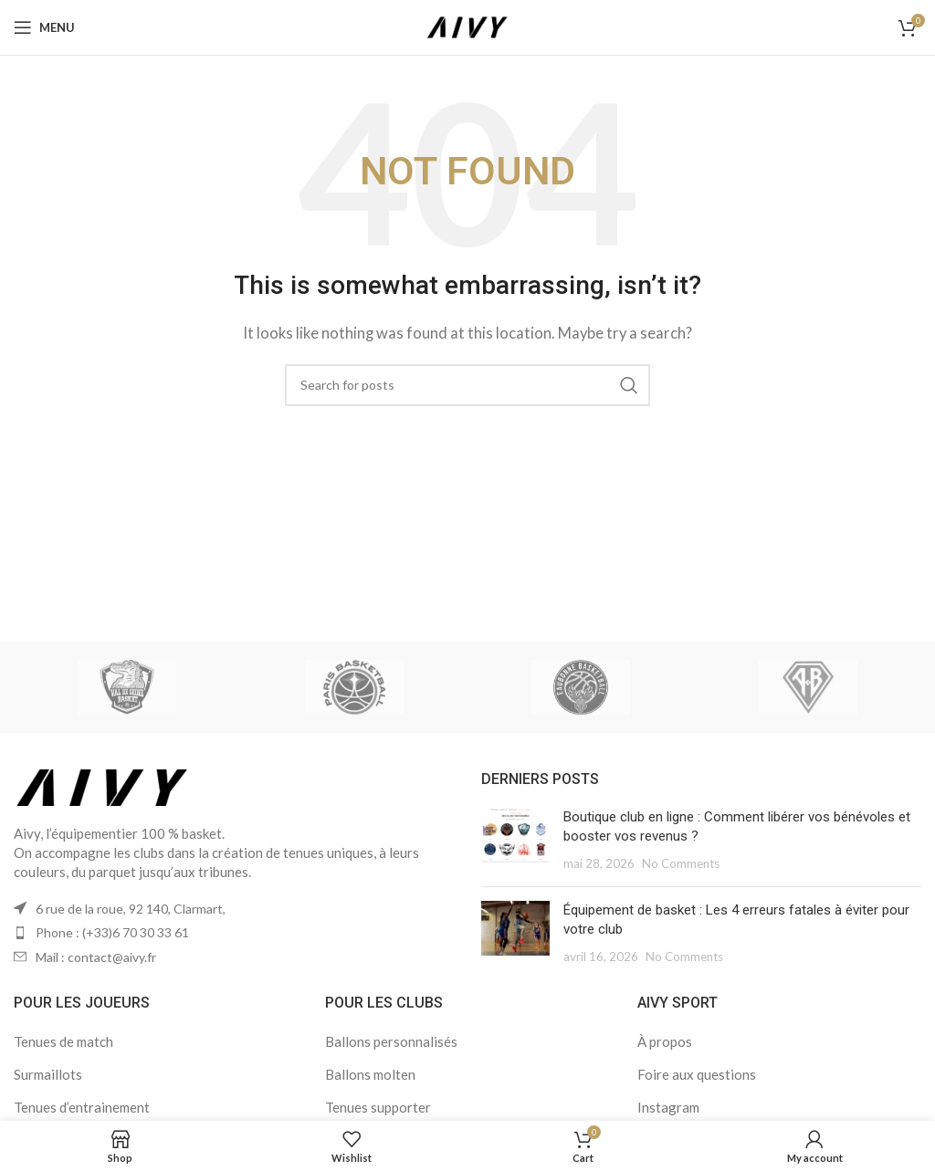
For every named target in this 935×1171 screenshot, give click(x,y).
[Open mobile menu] (44, 27)
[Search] (467, 385)
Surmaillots (48, 1074)
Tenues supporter (378, 1107)
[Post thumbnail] (515, 840)
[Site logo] (467, 25)
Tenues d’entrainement (82, 1107)
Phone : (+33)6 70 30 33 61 (112, 932)
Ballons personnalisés (391, 1041)
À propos (664, 1041)
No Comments (681, 863)
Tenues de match (63, 1041)
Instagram (668, 1107)
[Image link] (103, 785)
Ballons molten (370, 1074)
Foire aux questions (696, 1074)
